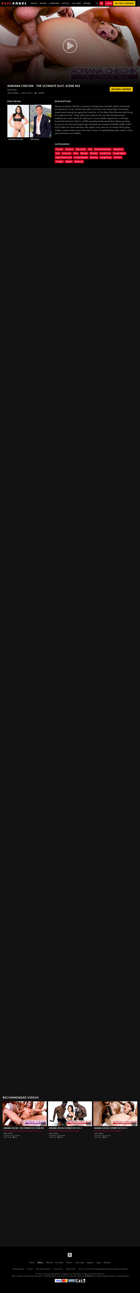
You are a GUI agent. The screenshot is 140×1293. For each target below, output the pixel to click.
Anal (90, 149)
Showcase (79, 161)
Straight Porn (105, 157)
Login (108, 3)
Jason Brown (53, 1131)
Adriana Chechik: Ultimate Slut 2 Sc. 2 (65, 1128)
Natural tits (80, 149)
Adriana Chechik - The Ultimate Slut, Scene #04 (24, 1128)
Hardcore (69, 149)
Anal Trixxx (8, 1133)
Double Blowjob (81, 157)
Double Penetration (103, 149)
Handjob (59, 161)
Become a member (124, 3)
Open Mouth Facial (64, 157)
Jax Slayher (75, 1131)
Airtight (69, 161)
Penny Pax (98, 1131)
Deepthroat (118, 149)
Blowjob (84, 153)
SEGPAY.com (89, 1276)
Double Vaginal (119, 153)
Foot (58, 153)
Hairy (76, 153)
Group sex (66, 153)
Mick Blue (35, 139)
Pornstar (59, 149)
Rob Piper (118, 1131)
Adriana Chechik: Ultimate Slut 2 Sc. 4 (110, 1128)
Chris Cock (7, 1131)
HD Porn (117, 157)
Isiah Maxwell (29, 1131)
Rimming (94, 157)
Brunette (93, 153)
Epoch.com (22, 1276)
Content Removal (123, 1276)
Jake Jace (38, 1131)
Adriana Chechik (15, 139)
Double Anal (105, 153)
